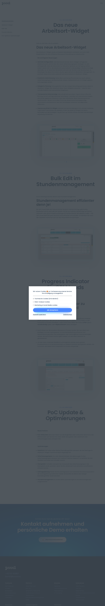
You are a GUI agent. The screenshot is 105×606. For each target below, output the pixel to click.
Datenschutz (67, 315)
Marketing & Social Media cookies (46, 305)
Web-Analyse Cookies (42, 302)
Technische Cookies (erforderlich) (46, 298)
